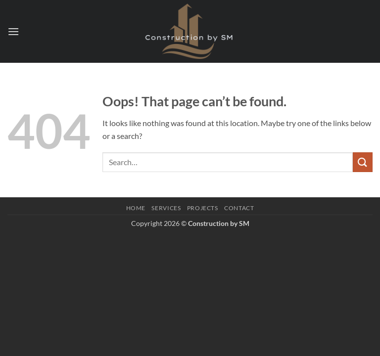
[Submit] (363, 162)
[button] (13, 31)
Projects (202, 208)
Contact (239, 208)
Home (135, 208)
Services (166, 208)
